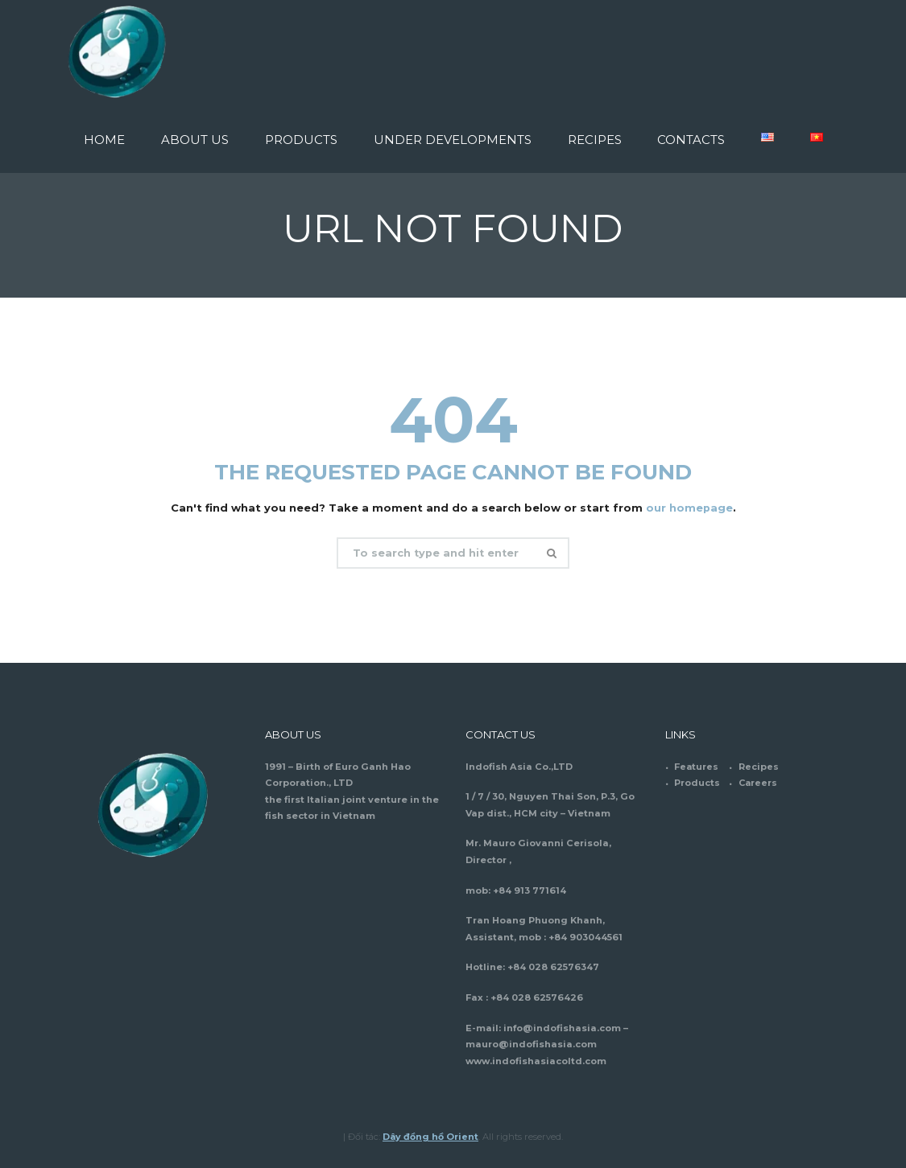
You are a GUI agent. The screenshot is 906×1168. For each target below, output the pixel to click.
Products (697, 782)
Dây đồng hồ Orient (431, 1136)
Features (696, 766)
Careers (758, 782)
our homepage (689, 507)
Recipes (758, 766)
